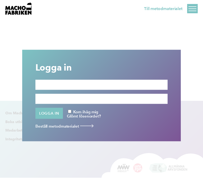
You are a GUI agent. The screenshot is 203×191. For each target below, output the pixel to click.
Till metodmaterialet (163, 8)
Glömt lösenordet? (84, 115)
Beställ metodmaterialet (64, 126)
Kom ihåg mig (83, 111)
